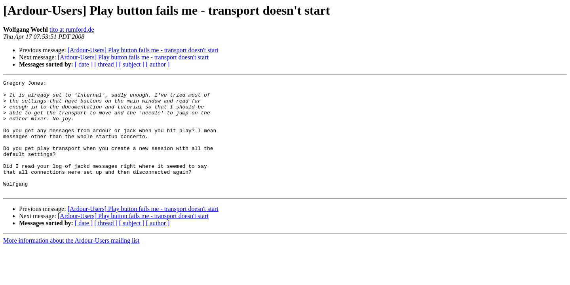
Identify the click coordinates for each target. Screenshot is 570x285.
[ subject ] (131, 64)
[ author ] (158, 64)
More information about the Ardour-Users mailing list (71, 263)
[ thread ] (106, 64)
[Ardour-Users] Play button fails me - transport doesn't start (143, 50)
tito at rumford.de (71, 29)
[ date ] (84, 64)
